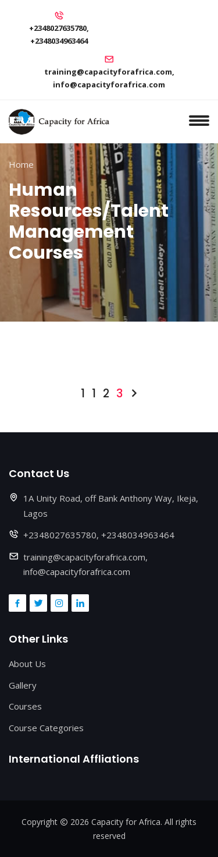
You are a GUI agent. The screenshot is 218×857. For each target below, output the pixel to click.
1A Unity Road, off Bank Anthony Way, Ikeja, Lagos (110, 505)
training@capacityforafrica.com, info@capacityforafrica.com (109, 78)
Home (21, 164)
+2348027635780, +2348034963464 (59, 34)
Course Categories (46, 727)
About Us (27, 663)
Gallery (23, 685)
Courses (25, 706)
